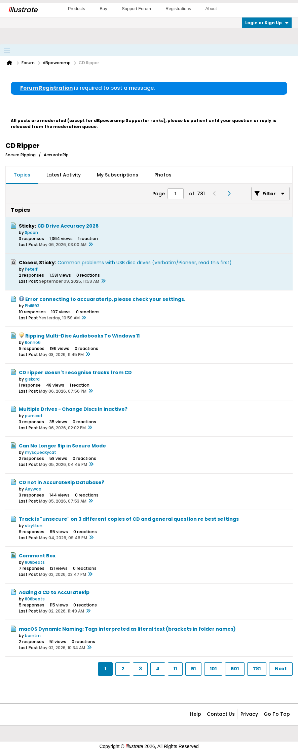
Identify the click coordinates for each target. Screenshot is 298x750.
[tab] (22, 175)
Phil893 (32, 306)
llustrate (22, 9)
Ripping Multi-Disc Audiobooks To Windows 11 (82, 335)
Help (195, 714)
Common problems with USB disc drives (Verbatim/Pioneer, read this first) (145, 262)
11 (175, 668)
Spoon (31, 232)
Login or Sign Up (267, 23)
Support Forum (136, 8)
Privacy (249, 714)
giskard (32, 379)
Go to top (277, 714)
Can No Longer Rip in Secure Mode (62, 445)
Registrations (178, 8)
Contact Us (221, 714)
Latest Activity (63, 174)
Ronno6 (33, 342)
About (211, 8)
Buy (103, 8)
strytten (33, 525)
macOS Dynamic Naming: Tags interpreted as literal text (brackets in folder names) (127, 629)
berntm (33, 635)
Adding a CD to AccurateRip (54, 592)
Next (281, 668)
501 (235, 668)
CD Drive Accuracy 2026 (68, 226)
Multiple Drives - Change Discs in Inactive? (73, 409)
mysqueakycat (40, 452)
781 (257, 668)
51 (193, 668)
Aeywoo (33, 489)
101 (213, 668)
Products (76, 8)
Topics (22, 174)
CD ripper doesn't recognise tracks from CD (75, 372)
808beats (35, 562)
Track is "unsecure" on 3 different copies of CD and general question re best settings (129, 519)
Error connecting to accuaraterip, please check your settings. (105, 299)
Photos (163, 174)
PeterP (31, 269)
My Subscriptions (117, 174)
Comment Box (37, 555)
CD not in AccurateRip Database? (61, 482)
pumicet (34, 416)
